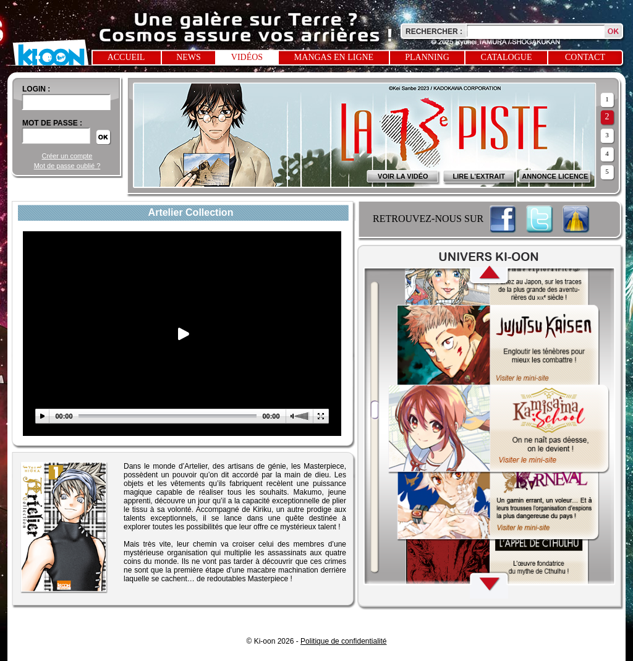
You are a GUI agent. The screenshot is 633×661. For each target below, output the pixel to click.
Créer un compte (67, 156)
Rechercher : (434, 31)
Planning (427, 57)
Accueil (126, 57)
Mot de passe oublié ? (67, 165)
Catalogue (506, 57)
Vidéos (247, 57)
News (188, 57)
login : (36, 89)
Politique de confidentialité (343, 641)
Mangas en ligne (333, 57)
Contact (585, 57)
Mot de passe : (52, 123)
